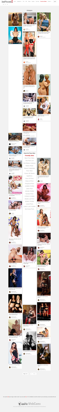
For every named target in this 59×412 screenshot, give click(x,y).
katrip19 (41, 36)
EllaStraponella (13, 291)
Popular (33, 1)
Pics (23, 1)
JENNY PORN (29, 201)
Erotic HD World (29, 173)
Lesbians (27, 91)
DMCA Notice (34, 406)
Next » (34, 373)
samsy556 (27, 105)
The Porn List (29, 160)
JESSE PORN (29, 191)
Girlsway (27, 266)
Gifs (26, 1)
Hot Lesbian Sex (28, 62)
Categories (19, 1)
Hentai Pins (39, 406)
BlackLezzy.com (13, 198)
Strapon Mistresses (14, 292)
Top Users (37, 1)
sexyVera (27, 90)
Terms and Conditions (17, 406)
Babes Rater (29, 165)
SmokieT (27, 61)
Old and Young (28, 29)
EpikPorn (29, 176)
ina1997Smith (28, 135)
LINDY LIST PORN (29, 206)
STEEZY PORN (29, 196)
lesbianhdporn (42, 247)
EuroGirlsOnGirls (42, 269)
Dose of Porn (29, 181)
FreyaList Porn (29, 183)
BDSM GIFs (13, 144)
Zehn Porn (29, 188)
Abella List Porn (29, 199)
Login (55, 1)
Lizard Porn (29, 204)
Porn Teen (29, 171)
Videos (29, 1)
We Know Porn (29, 209)
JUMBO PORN (29, 186)
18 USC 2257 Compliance (26, 406)
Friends (49, 1)
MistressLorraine (13, 143)
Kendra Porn (29, 194)
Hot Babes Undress (29, 163)
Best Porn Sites (29, 158)
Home (15, 1)
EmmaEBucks (13, 197)
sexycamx (27, 106)
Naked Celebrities (29, 168)
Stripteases (44, 406)
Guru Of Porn (29, 178)
